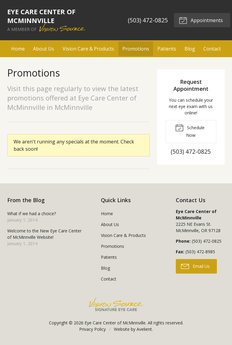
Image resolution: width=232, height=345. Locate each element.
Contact (212, 48)
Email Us (195, 266)
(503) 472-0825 (148, 20)
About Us (43, 48)
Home (18, 48)
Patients (166, 48)
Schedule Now (190, 130)
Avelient (144, 329)
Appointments (201, 20)
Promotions (135, 48)
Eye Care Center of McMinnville (115, 323)
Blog (190, 48)
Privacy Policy (92, 329)
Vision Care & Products (88, 48)
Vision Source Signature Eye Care (116, 304)
